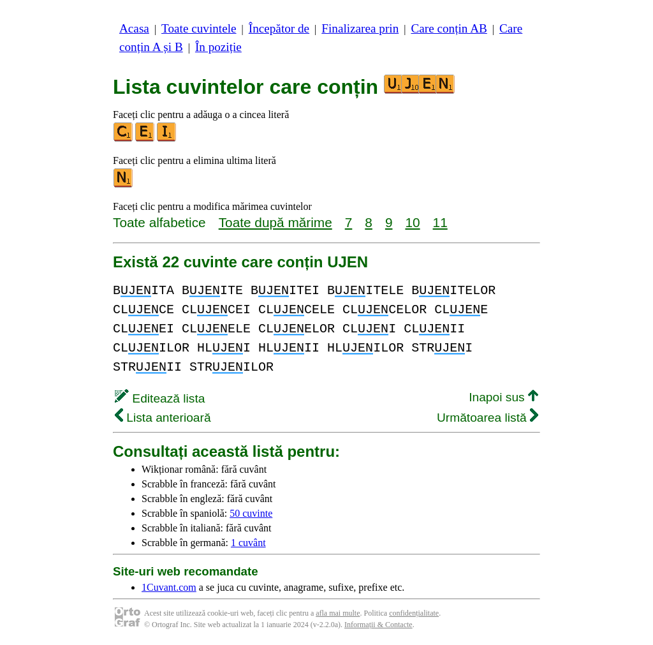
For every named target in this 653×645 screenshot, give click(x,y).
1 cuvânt (248, 542)
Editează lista (160, 398)
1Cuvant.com (169, 587)
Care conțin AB (449, 28)
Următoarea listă (487, 417)
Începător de (279, 28)
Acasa (134, 28)
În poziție (218, 47)
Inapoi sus (503, 397)
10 (412, 222)
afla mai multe (338, 613)
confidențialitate (414, 613)
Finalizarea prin (360, 28)
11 (440, 222)
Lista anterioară (163, 417)
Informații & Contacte (378, 624)
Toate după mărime (275, 222)
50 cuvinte (251, 513)
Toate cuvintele (198, 28)
